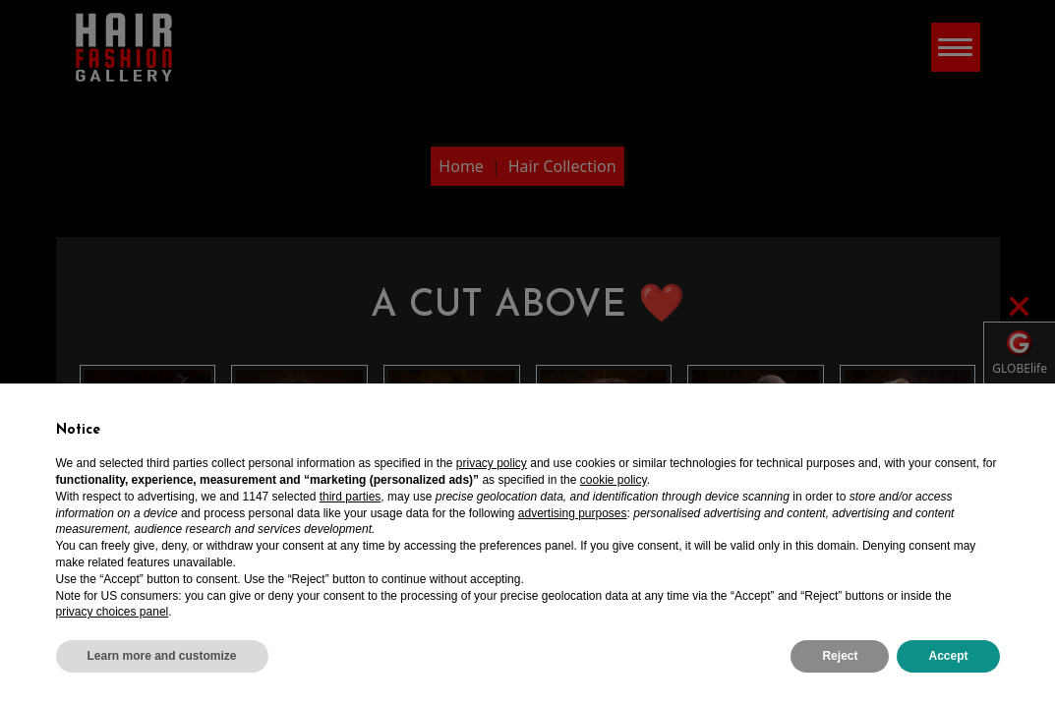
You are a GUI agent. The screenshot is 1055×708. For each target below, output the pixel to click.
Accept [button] (947, 656)
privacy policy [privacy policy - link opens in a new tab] (491, 463)
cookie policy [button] (613, 480)
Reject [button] (839, 656)
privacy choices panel (112, 612)
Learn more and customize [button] (162, 656)
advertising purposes (572, 513)
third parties (350, 496)
